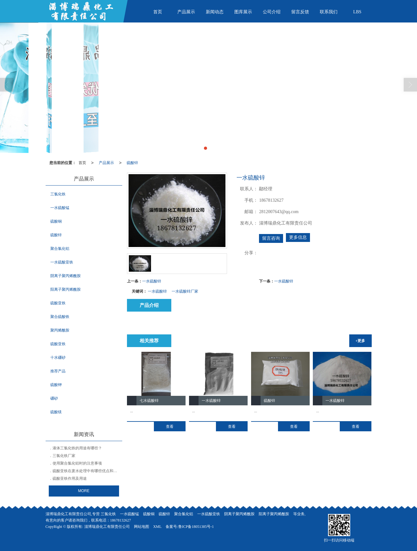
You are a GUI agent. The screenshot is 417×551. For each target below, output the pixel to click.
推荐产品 (58, 371)
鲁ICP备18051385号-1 (196, 526)
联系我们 (329, 12)
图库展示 (243, 12)
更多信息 (298, 237)
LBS (357, 12)
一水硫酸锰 (59, 208)
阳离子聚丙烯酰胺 (65, 289)
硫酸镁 (56, 412)
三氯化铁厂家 (64, 455)
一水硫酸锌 (151, 281)
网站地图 (141, 526)
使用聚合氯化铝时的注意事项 (77, 463)
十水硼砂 (58, 357)
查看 (170, 426)
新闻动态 (215, 12)
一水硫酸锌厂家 (185, 291)
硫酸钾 (56, 385)
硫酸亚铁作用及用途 (70, 478)
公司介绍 (272, 12)
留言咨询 (271, 238)
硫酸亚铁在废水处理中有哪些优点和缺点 (87, 471)
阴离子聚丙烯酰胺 (65, 276)
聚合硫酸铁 (59, 316)
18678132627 (120, 520)
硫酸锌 (132, 163)
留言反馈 (300, 12)
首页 (157, 12)
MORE (84, 491)
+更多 (360, 341)
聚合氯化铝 (59, 248)
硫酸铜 (56, 221)
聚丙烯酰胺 (59, 330)
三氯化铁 (58, 194)
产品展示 (186, 12)
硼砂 (54, 398)
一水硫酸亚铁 (61, 262)
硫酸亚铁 (58, 303)
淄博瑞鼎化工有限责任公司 (107, 526)
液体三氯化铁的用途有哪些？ (77, 448)
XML (157, 526)
